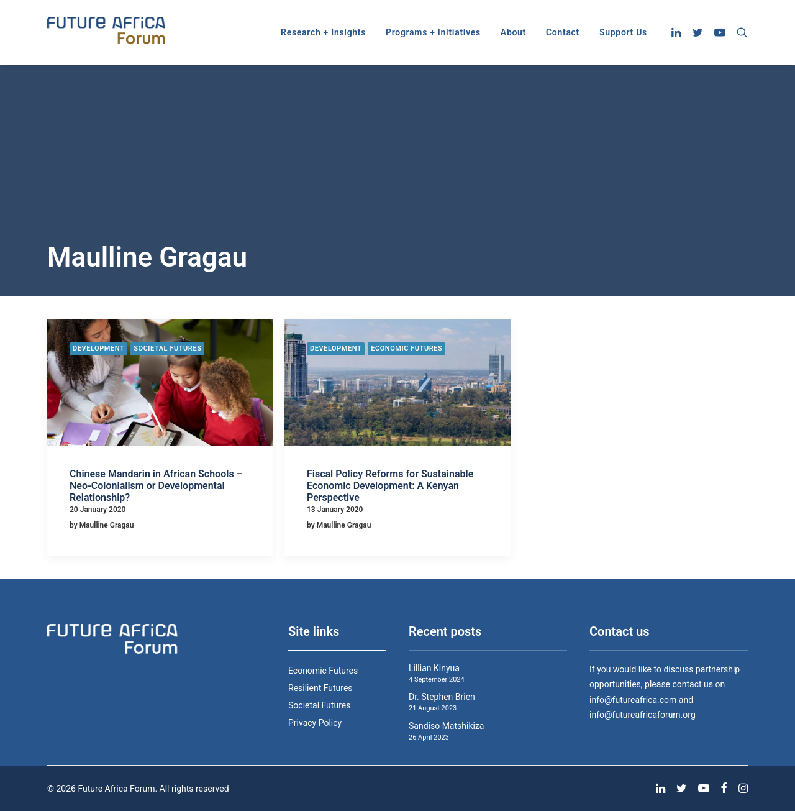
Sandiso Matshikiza (446, 726)
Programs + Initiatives (433, 32)
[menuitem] (323, 32)
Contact (562, 32)
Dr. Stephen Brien (442, 697)
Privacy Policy (315, 723)
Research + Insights (323, 32)
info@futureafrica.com (632, 700)
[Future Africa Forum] (106, 32)
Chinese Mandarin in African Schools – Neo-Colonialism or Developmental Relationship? (156, 485)
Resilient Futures (320, 688)
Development (98, 348)
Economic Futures (406, 348)
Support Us (623, 32)
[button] (678, 32)
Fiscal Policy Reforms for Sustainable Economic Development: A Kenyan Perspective (390, 485)
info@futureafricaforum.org (642, 715)
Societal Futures (167, 348)
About (513, 32)
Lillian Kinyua (434, 668)
